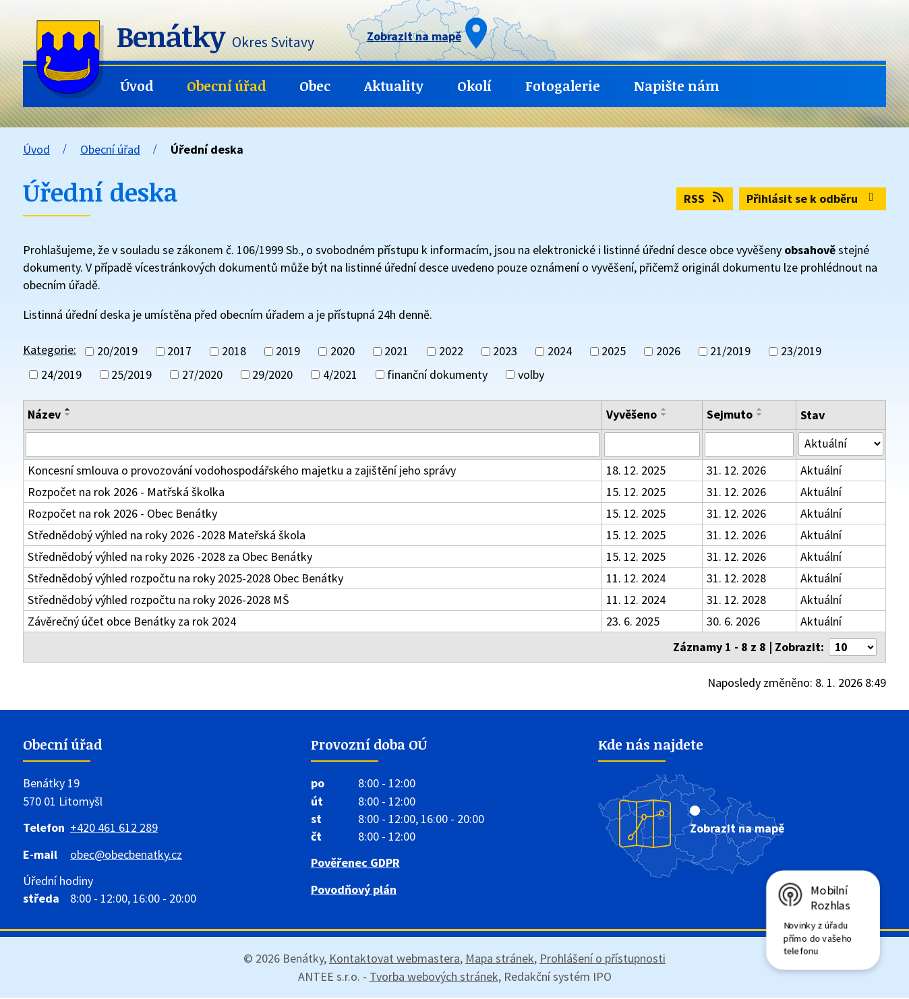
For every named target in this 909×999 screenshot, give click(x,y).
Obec (314, 86)
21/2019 (730, 351)
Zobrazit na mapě (737, 829)
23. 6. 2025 (634, 622)
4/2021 (340, 374)
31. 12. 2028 (737, 578)
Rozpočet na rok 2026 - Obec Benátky (122, 514)
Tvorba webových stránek (434, 978)
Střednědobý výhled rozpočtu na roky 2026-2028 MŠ (158, 600)
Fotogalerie (562, 86)
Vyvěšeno (633, 414)
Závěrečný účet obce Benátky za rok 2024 (132, 622)
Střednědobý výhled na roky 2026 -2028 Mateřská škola (166, 535)
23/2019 (801, 351)
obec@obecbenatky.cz (126, 856)
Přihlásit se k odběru (812, 198)
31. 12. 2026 (737, 471)
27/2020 (202, 374)
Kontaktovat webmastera (394, 959)
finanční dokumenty (437, 374)
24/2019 (61, 374)
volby (531, 374)
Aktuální (822, 471)
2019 (288, 351)
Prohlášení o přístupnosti (602, 959)
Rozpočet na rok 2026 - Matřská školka (126, 492)
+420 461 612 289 (114, 829)
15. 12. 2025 (637, 492)
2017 (179, 351)
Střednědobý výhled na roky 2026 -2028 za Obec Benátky (170, 557)
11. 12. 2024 (637, 578)
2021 (396, 351)
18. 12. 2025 (637, 471)
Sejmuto (730, 414)
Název (44, 414)
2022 (451, 351)
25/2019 (131, 374)
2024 (560, 351)
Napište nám (677, 86)
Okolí (474, 86)
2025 (614, 351)
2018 (234, 351)
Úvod (137, 86)
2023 (505, 351)
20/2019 (117, 351)
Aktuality (393, 86)
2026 (668, 351)
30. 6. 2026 (734, 622)
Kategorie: (49, 349)
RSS (705, 198)
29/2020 (272, 374)
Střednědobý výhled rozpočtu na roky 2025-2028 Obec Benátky (185, 578)
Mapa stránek (499, 959)
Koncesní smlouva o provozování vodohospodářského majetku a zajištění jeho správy (242, 471)
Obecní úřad (226, 86)
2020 (342, 351)
